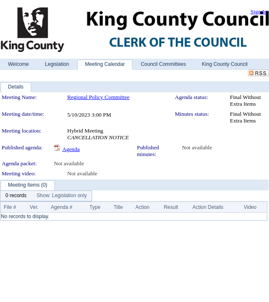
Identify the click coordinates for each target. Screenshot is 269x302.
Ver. (34, 207)
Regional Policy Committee (98, 97)
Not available (197, 147)
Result (171, 207)
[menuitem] (16, 196)
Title (118, 207)
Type (95, 207)
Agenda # (61, 207)
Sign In (259, 11)
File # (10, 207)
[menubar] (46, 195)
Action (142, 207)
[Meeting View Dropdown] (62, 196)
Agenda (70, 149)
